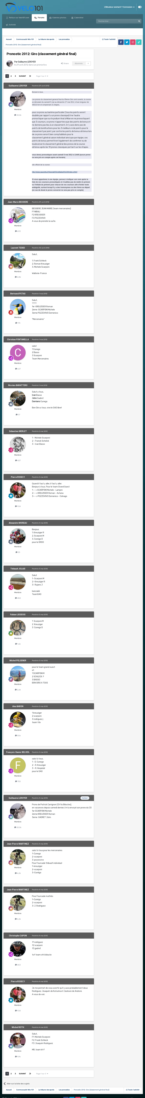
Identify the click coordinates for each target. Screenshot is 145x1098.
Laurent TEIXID (18, 248)
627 (18, 369)
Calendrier (79, 18)
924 (18, 506)
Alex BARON (17, 706)
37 (18, 415)
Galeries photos (59, 18)
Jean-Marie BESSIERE (18, 202)
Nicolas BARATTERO (17, 385)
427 (18, 460)
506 (18, 735)
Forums (40, 18)
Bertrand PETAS (17, 293)
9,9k (18, 1057)
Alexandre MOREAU (18, 523)
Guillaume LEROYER (27, 62)
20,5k (17, 115)
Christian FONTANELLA (18, 339)
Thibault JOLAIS (17, 569)
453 (18, 965)
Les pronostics (40, 65)
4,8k (18, 277)
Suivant (22, 76)
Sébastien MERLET (18, 431)
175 (17, 323)
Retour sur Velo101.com (19, 18)
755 (18, 781)
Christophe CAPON (18, 935)
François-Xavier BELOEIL (18, 752)
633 (18, 231)
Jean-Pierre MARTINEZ (18, 844)
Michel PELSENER (17, 660)
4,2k (18, 873)
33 (18, 552)
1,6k (18, 644)
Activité (12, 25)
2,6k (18, 690)
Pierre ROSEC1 (18, 477)
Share (65, 63)
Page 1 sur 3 (42, 76)
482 (18, 598)
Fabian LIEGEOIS (17, 614)
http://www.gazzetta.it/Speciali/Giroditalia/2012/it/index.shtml (54, 172)
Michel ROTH (18, 1027)
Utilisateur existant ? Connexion (119, 7)
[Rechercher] (110, 21)
